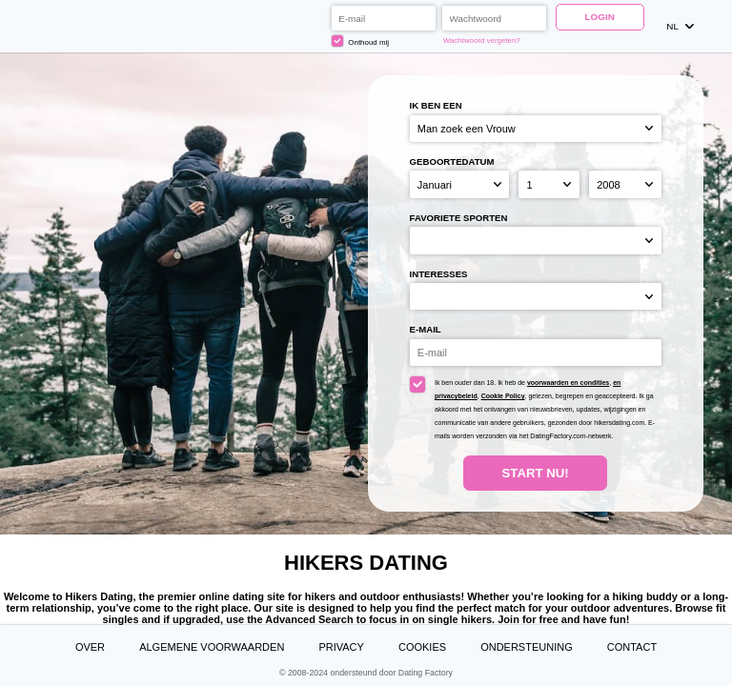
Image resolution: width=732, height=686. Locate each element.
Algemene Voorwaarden (211, 647)
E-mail (425, 329)
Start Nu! (535, 473)
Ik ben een (436, 105)
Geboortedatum (452, 161)
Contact (632, 647)
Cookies (422, 647)
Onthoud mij (360, 41)
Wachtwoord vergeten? (481, 40)
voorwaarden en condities (568, 382)
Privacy (340, 647)
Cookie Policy (503, 396)
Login (600, 16)
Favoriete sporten (459, 217)
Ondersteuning (526, 647)
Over (90, 647)
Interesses (439, 274)
